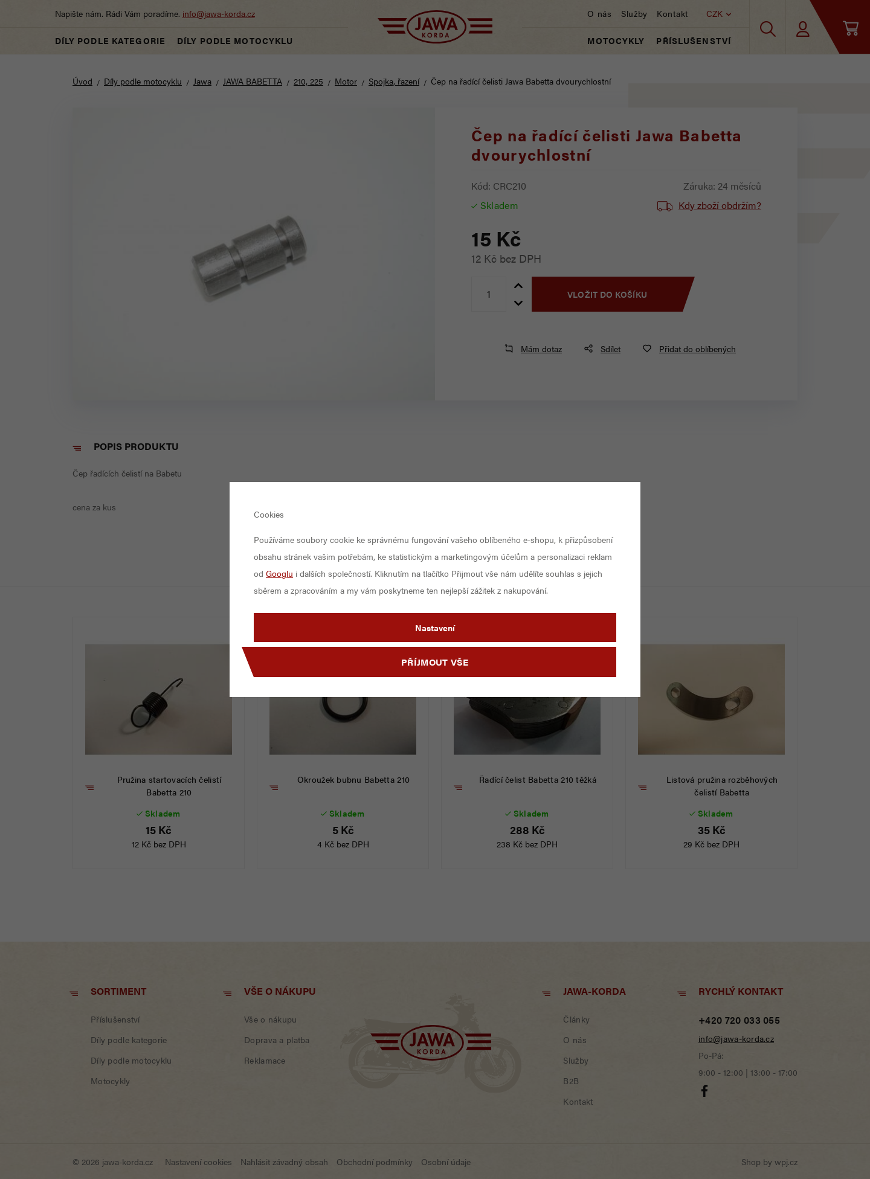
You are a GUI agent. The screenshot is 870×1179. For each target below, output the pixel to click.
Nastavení (435, 628)
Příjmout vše (435, 661)
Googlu (279, 573)
